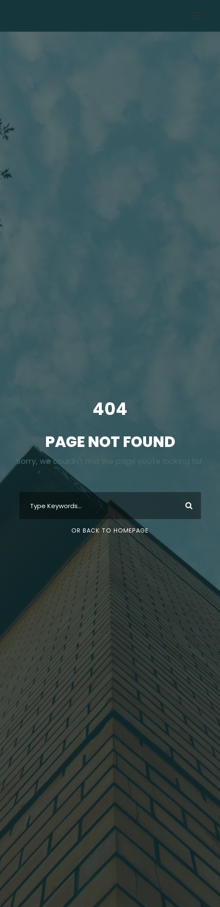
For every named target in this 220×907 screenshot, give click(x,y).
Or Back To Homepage (110, 530)
